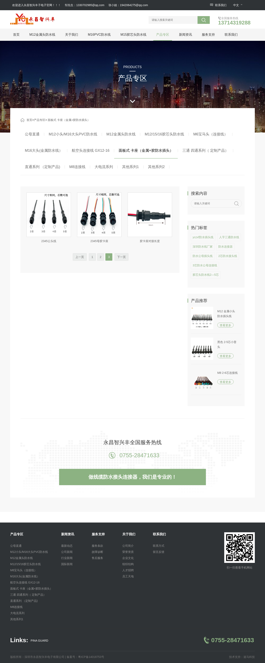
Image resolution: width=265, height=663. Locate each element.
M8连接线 (77, 167)
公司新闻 (67, 551)
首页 (16, 34)
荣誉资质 (128, 551)
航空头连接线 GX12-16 (90, 150)
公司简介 (128, 545)
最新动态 (67, 545)
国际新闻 (67, 564)
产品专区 (162, 34)
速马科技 (249, 657)
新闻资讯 (185, 34)
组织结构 (128, 564)
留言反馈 (158, 551)
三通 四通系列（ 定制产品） (205, 150)
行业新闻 (67, 558)
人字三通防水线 (229, 237)
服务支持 (208, 34)
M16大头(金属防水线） (44, 150)
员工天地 (128, 576)
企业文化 (128, 558)
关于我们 (71, 34)
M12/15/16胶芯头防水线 (164, 134)
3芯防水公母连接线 (205, 265)
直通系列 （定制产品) (42, 167)
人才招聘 (128, 570)
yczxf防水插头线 (203, 237)
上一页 (79, 257)
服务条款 (97, 545)
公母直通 (32, 134)
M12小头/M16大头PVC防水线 (73, 134)
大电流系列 (104, 167)
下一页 (121, 257)
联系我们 (220, 5)
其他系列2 (156, 167)
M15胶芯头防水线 (133, 34)
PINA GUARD (39, 640)
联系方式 (158, 545)
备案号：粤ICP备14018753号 (85, 657)
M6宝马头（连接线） (210, 134)
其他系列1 (130, 167)
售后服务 (97, 558)
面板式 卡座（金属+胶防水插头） (69, 120)
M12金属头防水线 (42, 34)
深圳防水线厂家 (203, 246)
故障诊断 (97, 551)
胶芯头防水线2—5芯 (206, 274)
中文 (238, 5)
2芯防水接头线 (227, 256)
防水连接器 (225, 246)
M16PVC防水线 (99, 34)
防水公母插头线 (203, 256)
